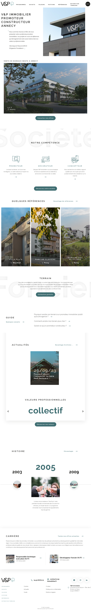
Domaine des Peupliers (75, 258)
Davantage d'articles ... (64, 345)
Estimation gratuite (45, 294)
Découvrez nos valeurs (45, 424)
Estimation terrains (74, 4)
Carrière (26, 586)
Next (83, 411)
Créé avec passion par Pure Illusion (45, 608)
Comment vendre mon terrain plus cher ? (52, 321)
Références (62, 4)
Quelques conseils (13, 322)
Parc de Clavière (45, 259)
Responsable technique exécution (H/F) (28, 558)
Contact (48, 586)
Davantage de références (63, 201)
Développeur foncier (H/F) (72, 558)
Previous (8, 411)
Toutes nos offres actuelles (68, 536)
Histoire (51, 4)
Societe (32, 4)
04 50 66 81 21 (37, 580)
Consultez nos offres (45, 118)
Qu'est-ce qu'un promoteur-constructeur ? (52, 326)
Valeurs (42, 4)
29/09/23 (44, 370)
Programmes (21, 4)
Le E (10, 107)
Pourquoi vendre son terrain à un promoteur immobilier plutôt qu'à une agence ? (58, 315)
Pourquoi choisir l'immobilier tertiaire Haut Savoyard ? (44, 376)
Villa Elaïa (16, 259)
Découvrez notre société (45, 188)
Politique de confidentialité (53, 589)
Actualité (26, 589)
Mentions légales (51, 592)
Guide (25, 592)
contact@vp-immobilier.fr (53, 580)
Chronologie (68, 451)
